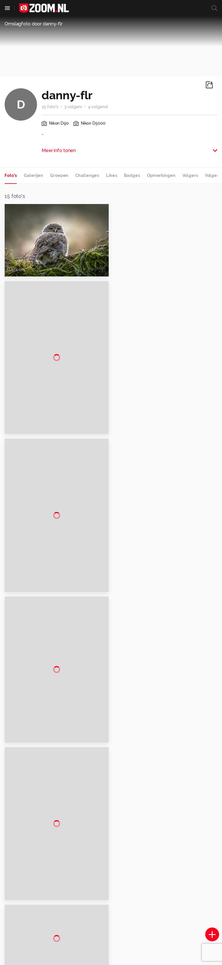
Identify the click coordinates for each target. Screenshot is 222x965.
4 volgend (98, 106)
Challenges (87, 175)
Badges (132, 175)
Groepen (59, 175)
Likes (111, 175)
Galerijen (33, 175)
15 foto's (50, 106)
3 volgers (73, 106)
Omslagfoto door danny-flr (33, 24)
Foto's (11, 175)
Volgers (190, 175)
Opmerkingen (161, 175)
